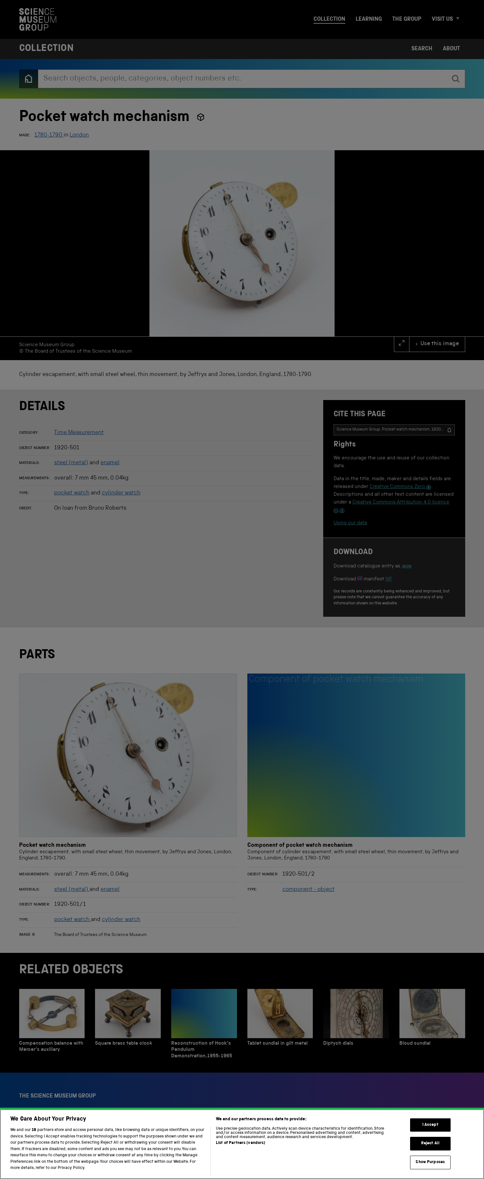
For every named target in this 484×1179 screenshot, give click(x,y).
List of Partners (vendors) (240, 1146)
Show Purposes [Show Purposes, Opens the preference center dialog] (430, 1165)
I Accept (430, 1128)
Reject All (430, 1147)
